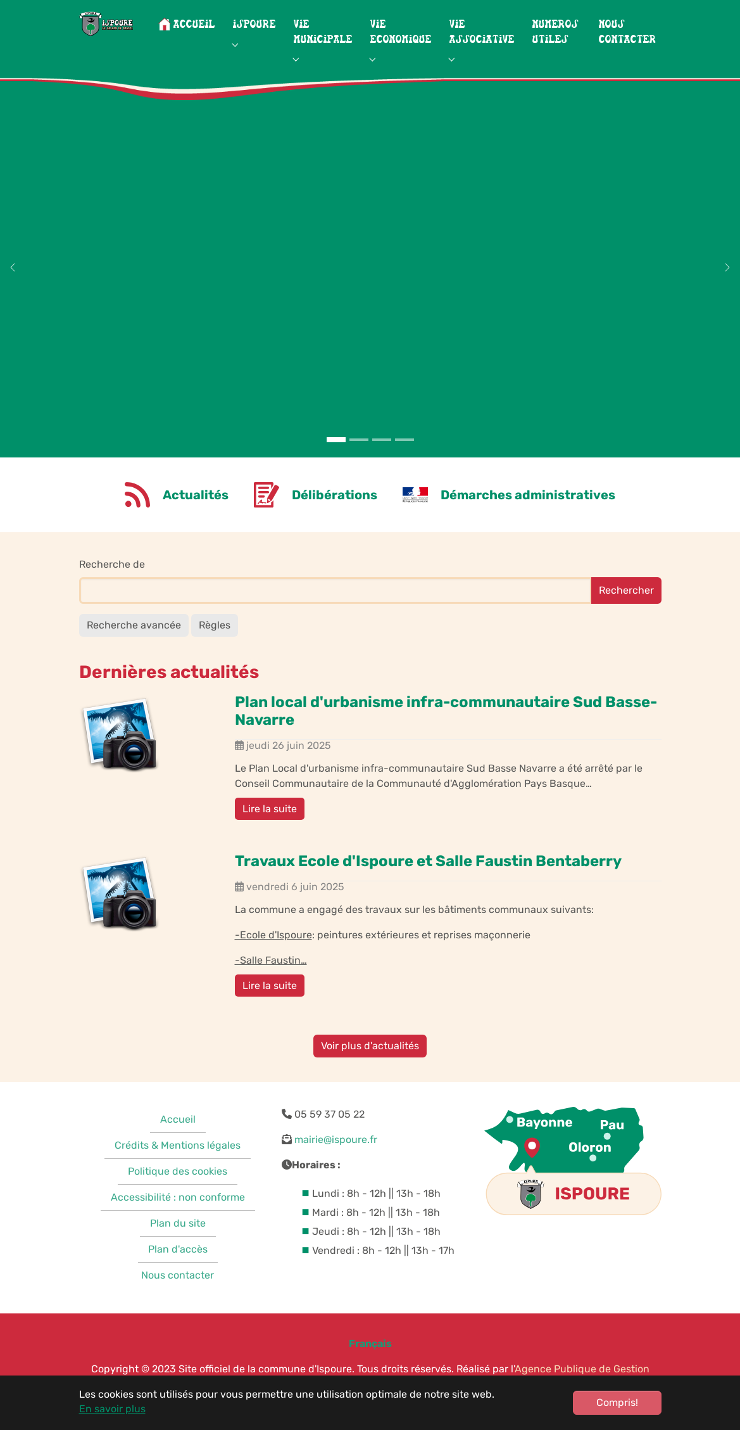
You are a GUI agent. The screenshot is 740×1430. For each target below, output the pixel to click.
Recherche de (112, 579)
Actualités (196, 510)
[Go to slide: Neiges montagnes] (358, 455)
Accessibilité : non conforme (178, 1213)
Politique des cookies (177, 1187)
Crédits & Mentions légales (178, 1161)
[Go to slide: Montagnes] (336, 455)
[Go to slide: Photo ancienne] (404, 455)
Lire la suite (269, 824)
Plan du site (178, 1239)
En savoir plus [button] (112, 1409)
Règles (214, 640)
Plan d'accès (178, 1265)
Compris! (617, 1402)
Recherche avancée (134, 640)
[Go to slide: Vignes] (381, 455)
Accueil (178, 1135)
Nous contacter (177, 1291)
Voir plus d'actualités (370, 1061)
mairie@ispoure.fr (335, 1155)
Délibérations (334, 510)
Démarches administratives (528, 510)
